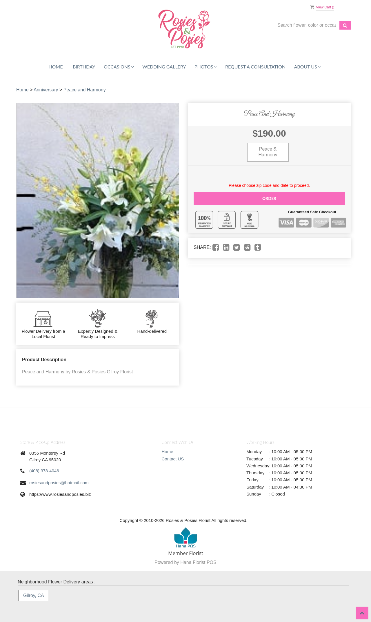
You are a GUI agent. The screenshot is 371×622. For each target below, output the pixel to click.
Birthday (84, 66)
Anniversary (46, 89)
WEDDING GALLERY (164, 66)
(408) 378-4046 (44, 470)
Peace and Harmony (84, 89)
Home (55, 66)
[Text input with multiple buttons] (306, 25)
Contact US (173, 458)
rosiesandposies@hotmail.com (59, 482)
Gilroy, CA (33, 595)
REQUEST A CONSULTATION (255, 66)
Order (269, 198)
